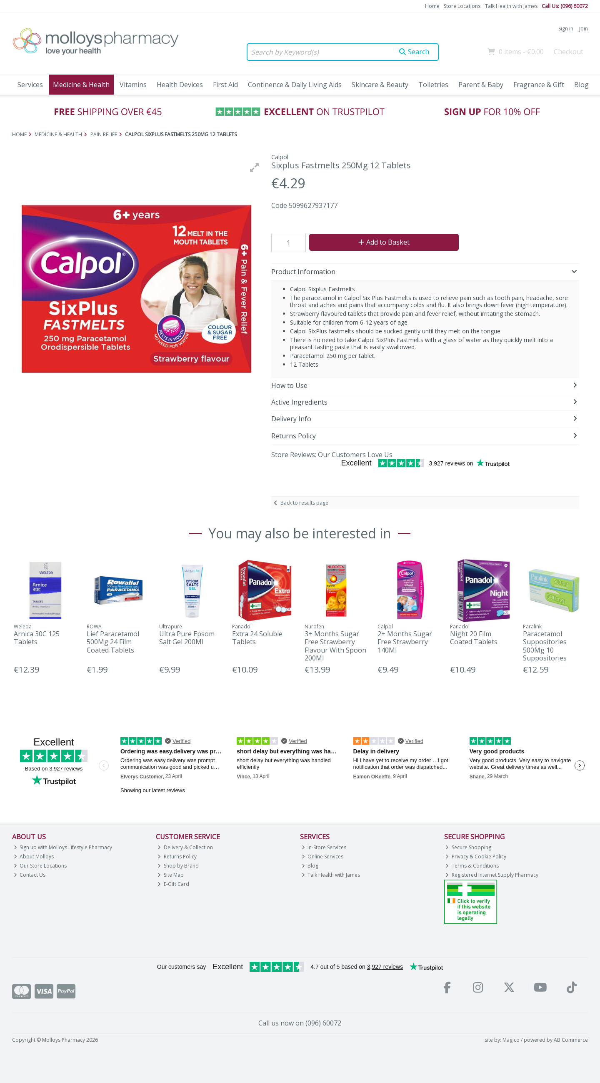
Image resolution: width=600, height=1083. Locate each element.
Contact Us (30, 874)
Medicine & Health (81, 84)
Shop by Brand (178, 865)
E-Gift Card (173, 884)
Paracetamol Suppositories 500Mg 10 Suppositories (545, 646)
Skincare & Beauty (380, 84)
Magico (511, 1039)
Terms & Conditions (472, 865)
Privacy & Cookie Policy (475, 856)
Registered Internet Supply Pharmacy (491, 874)
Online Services (323, 856)
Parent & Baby (480, 84)
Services (30, 84)
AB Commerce (571, 1039)
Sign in (565, 28)
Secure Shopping (468, 847)
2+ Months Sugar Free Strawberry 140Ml (405, 641)
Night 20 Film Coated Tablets (474, 637)
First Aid (225, 84)
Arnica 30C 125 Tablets (37, 637)
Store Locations (462, 6)
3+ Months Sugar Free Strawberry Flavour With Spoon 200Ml (335, 646)
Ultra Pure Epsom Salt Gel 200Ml (187, 637)
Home (432, 6)
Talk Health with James (511, 6)
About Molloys (34, 856)
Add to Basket (384, 242)
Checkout (568, 51)
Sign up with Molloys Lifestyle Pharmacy (63, 847)
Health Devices (180, 84)
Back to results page (304, 502)
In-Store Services (324, 847)
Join (583, 28)
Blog (581, 84)
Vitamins (133, 84)
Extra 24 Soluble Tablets (257, 637)
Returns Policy (177, 856)
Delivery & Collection (185, 847)
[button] (254, 167)
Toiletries (433, 84)
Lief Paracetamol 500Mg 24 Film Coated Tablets (113, 641)
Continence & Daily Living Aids (295, 84)
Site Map (171, 874)
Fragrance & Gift (538, 84)
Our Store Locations (40, 865)
